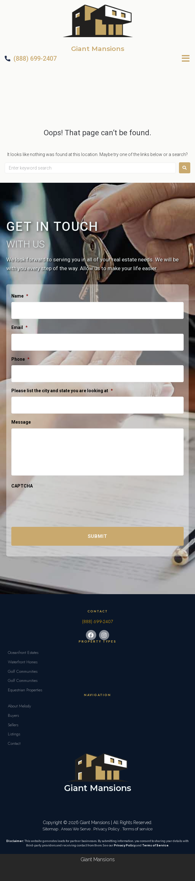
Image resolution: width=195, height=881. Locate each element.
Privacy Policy (106, 829)
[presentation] (59, 504)
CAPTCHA (22, 485)
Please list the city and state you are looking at (62, 390)
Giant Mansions (97, 49)
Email (19, 327)
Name (19, 295)
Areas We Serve (76, 829)
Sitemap (50, 829)
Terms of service (137, 829)
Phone (20, 359)
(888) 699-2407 (97, 621)
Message (21, 422)
